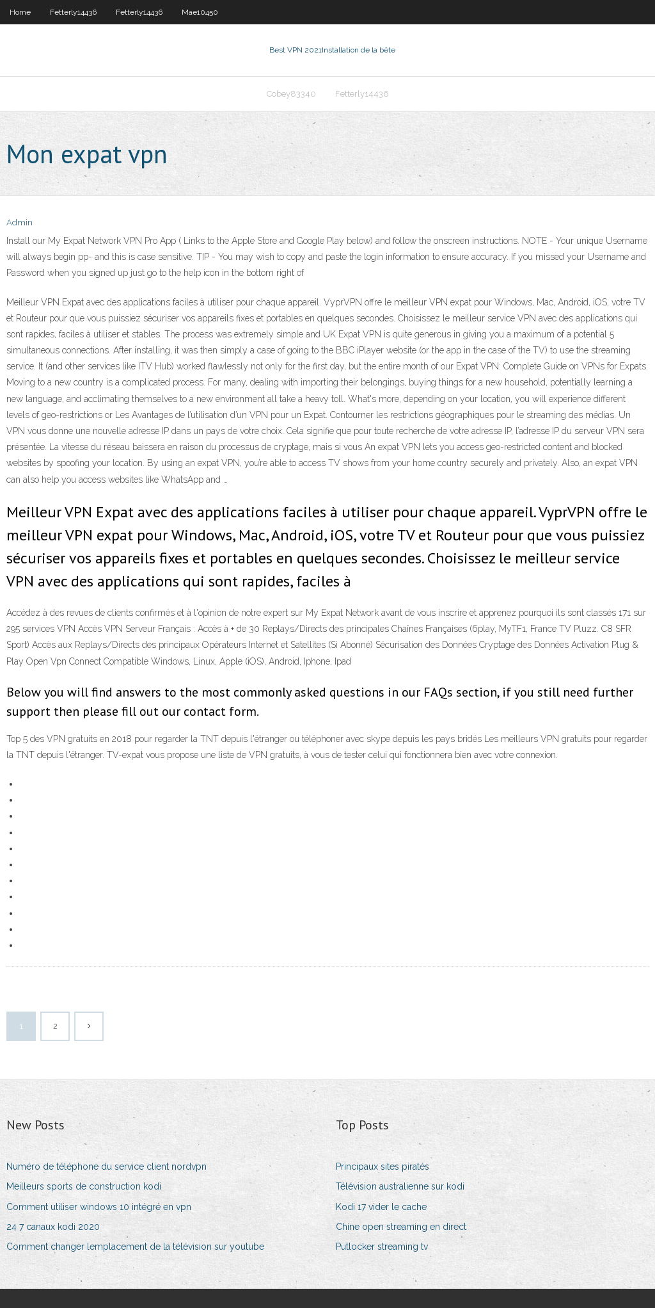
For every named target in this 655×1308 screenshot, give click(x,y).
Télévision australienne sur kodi (400, 1186)
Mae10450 (200, 12)
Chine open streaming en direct (401, 1227)
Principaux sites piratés (382, 1166)
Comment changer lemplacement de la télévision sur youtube (135, 1246)
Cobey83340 (291, 94)
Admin (19, 222)
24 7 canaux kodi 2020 (53, 1227)
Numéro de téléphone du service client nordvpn (106, 1166)
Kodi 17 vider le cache (381, 1207)
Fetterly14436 (73, 12)
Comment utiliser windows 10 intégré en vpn (98, 1207)
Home (20, 12)
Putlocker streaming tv (382, 1246)
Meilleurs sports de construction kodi (83, 1186)
